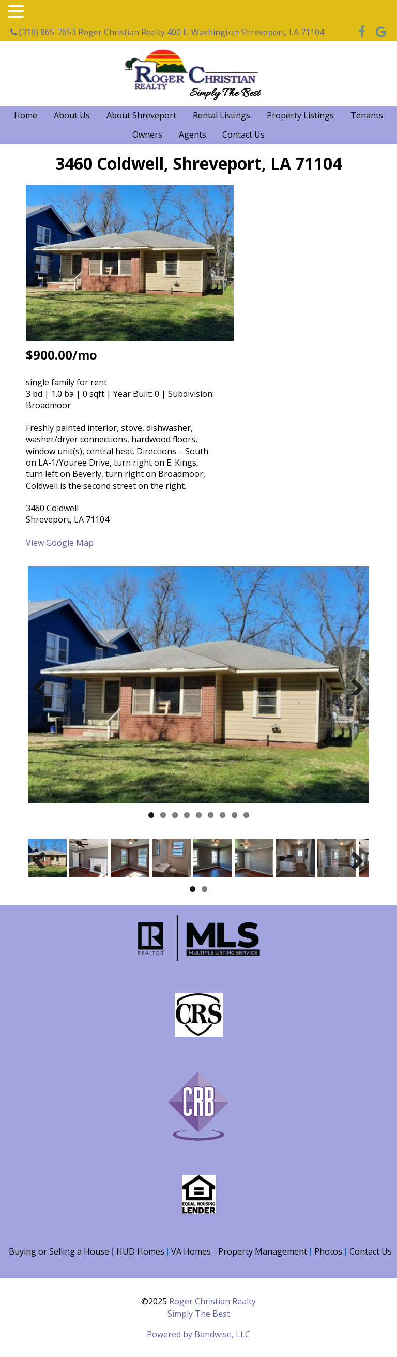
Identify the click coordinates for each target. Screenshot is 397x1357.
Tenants (366, 115)
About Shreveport (141, 115)
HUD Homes (140, 1251)
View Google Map (60, 542)
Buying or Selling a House (59, 1251)
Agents (192, 134)
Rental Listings (221, 115)
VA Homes (191, 1251)
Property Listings (300, 115)
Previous (43, 685)
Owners (147, 134)
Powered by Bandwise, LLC (198, 1334)
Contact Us (243, 134)
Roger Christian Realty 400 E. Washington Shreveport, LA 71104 (201, 32)
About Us (72, 115)
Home (25, 115)
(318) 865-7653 (43, 32)
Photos (328, 1251)
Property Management (262, 1251)
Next (353, 685)
